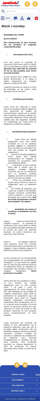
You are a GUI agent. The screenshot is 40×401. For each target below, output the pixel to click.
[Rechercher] (20, 11)
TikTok (35, 4)
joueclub (15, 223)
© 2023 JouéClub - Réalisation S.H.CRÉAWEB (20, 399)
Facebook (27, 4)
